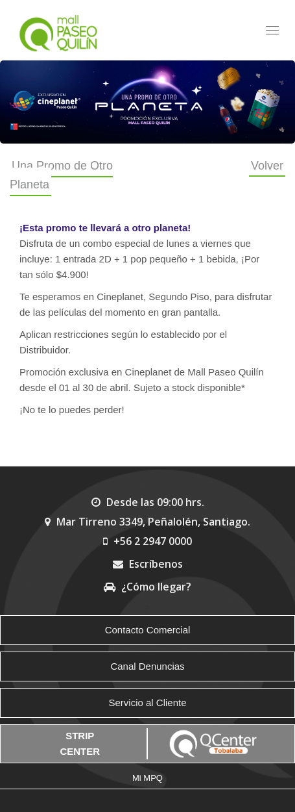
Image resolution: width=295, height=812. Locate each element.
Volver (267, 165)
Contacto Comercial (148, 629)
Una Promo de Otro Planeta (61, 175)
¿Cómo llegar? (147, 586)
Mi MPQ (147, 778)
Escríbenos (148, 564)
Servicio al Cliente (147, 702)
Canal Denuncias (147, 666)
